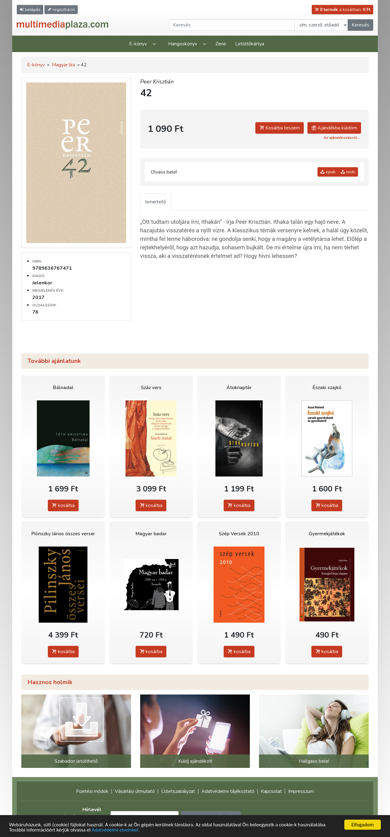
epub (327, 172)
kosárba (63, 505)
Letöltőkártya (249, 43)
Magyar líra (63, 65)
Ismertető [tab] (155, 202)
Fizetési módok (92, 791)
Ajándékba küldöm (334, 128)
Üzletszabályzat (178, 791)
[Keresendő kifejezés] (232, 25)
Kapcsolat (271, 791)
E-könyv (138, 43)
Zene (220, 43)
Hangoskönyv (182, 43)
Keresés (360, 25)
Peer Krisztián (157, 81)
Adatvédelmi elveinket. (116, 830)
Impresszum (301, 791)
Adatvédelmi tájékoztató (227, 791)
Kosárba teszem (279, 128)
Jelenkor (42, 283)
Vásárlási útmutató (135, 791)
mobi (348, 172)
